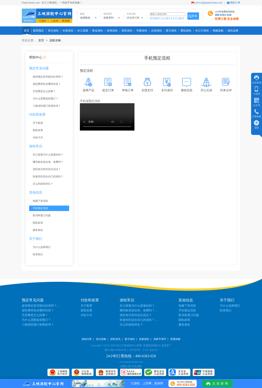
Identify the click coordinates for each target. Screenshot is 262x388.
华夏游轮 (141, 30)
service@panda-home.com (208, 2)
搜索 (194, 15)
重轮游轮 (185, 30)
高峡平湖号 (159, 339)
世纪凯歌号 (155, 18)
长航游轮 (67, 30)
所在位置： (29, 40)
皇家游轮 (144, 339)
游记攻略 (101, 339)
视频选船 (217, 30)
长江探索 (82, 30)
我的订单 (235, 2)
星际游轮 (126, 30)
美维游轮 (111, 30)
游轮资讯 (115, 339)
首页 (26, 30)
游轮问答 (87, 339)
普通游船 (175, 339)
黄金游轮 (97, 30)
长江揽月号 (167, 18)
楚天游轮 (170, 30)
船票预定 (38, 30)
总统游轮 (156, 30)
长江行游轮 (201, 30)
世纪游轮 (52, 30)
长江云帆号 (178, 18)
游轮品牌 (232, 30)
